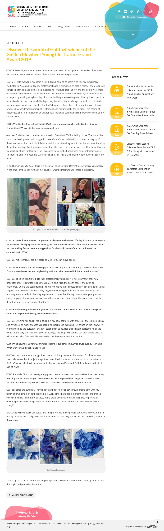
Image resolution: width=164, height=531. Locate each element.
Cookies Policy (59, 523)
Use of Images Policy (77, 523)
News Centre (82, 26)
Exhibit (37, 26)
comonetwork (152, 526)
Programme (63, 26)
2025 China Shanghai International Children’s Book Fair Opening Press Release (141, 129)
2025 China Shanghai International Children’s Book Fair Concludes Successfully (141, 112)
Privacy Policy (44, 523)
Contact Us (100, 26)
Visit (49, 26)
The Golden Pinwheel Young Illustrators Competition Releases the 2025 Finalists (140, 169)
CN (132, 34)
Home (13, 26)
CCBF (25, 26)
